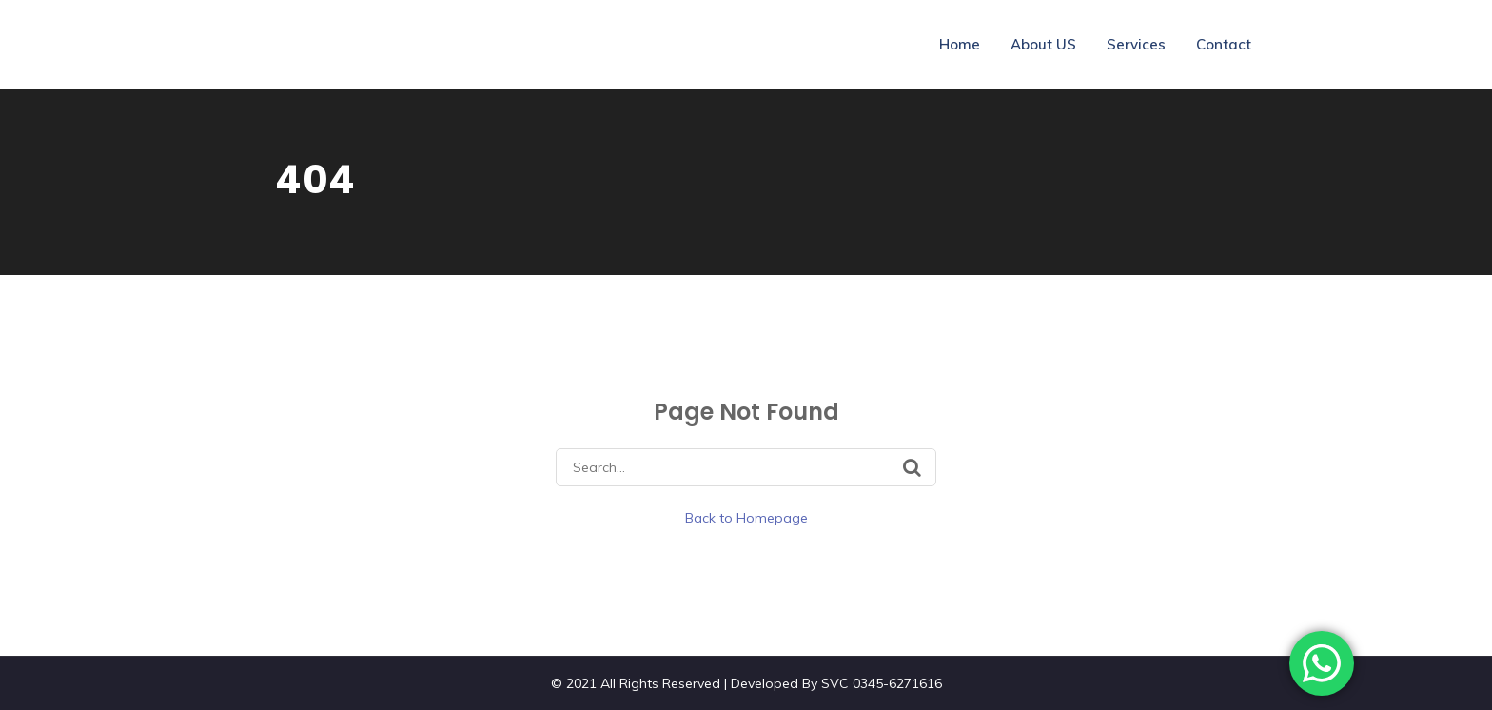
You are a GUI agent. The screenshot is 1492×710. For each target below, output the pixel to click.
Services (1136, 44)
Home (959, 44)
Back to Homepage (746, 517)
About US (1043, 44)
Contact (1223, 44)
